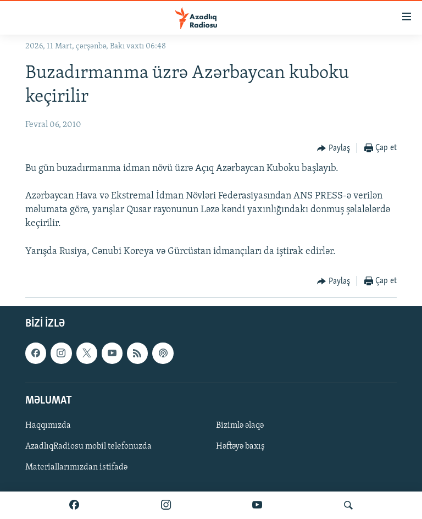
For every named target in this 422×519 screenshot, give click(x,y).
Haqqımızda (48, 425)
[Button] (333, 148)
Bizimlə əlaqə (240, 425)
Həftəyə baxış (240, 446)
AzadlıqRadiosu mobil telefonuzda (88, 446)
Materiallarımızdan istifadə (76, 467)
